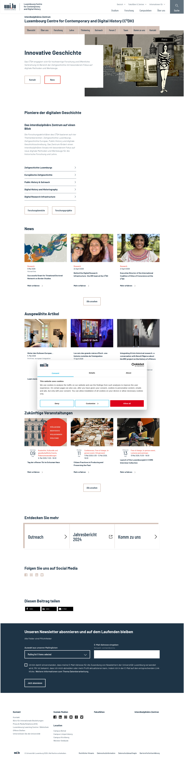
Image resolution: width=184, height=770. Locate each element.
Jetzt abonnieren (35, 682)
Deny (57, 403)
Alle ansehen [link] (92, 301)
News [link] (52, 79)
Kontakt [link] (32, 79)
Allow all (127, 403)
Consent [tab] (55, 373)
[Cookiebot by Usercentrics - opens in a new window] (133, 365)
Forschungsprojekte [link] (63, 210)
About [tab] (128, 373)
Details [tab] (92, 373)
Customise (92, 403)
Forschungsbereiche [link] (36, 210)
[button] (32, 609)
